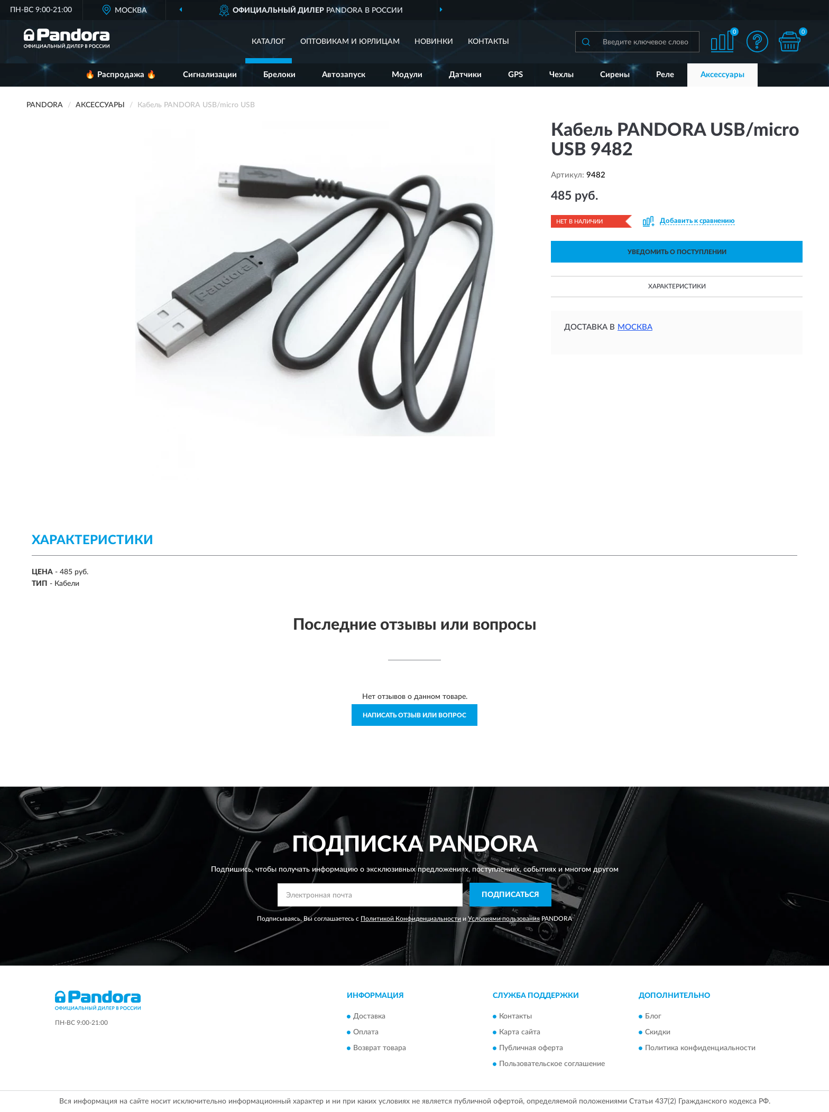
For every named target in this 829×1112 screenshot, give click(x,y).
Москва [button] (635, 327)
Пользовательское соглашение (552, 1064)
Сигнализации (210, 75)
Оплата (366, 1032)
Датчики (465, 75)
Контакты (488, 41)
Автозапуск (343, 75)
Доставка (369, 1016)
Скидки (657, 1032)
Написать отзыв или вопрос (414, 715)
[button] (757, 41)
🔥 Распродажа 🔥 (120, 75)
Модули (407, 75)
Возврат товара (379, 1048)
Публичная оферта (531, 1048)
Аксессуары (722, 75)
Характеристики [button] (677, 286)
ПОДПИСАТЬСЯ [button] (510, 895)
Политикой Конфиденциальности (411, 918)
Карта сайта (519, 1032)
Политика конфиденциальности (700, 1048)
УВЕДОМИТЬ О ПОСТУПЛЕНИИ (677, 252)
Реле (665, 75)
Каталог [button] (268, 41)
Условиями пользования (504, 918)
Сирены (615, 75)
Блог (653, 1016)
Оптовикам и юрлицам (350, 41)
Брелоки (279, 75)
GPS (515, 75)
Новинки (433, 41)
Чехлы (561, 75)
